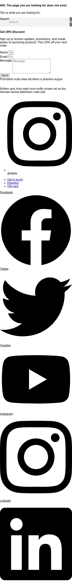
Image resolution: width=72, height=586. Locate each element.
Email (4, 56)
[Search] (71, 21)
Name (4, 52)
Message (6, 60)
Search (4, 18)
